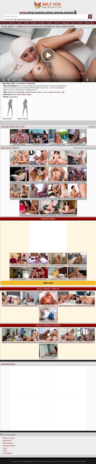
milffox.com (27, 461)
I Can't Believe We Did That (25, 83)
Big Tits (19, 23)
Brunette (42, 23)
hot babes (57, 92)
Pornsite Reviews (9, 446)
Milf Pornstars (8, 443)
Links (5, 448)
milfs (62, 92)
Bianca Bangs (26, 94)
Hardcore (80, 23)
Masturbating (89, 23)
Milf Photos (7, 441)
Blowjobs (34, 23)
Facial (73, 23)
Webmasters (7, 453)
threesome (24, 19)
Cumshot (57, 23)
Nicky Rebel (17, 94)
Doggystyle (65, 23)
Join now (48, 283)
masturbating (19, 92)
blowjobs (11, 92)
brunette (34, 92)
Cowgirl (49, 23)
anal (15, 19)
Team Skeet (7, 26)
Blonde (26, 23)
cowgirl (27, 92)
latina (40, 92)
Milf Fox (48, 5)
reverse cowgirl (47, 92)
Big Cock (12, 23)
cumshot (19, 19)
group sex (29, 19)
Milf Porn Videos (9, 438)
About (5, 451)
